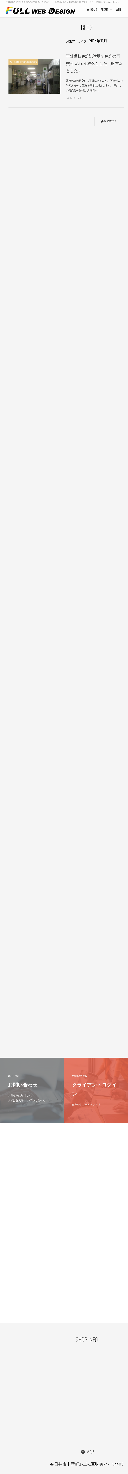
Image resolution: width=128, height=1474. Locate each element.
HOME (63, 1418)
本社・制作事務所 (69, 1454)
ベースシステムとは (97, 1423)
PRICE (92, 1438)
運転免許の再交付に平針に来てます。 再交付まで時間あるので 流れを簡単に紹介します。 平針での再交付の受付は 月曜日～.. (94, 85)
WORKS (92, 1433)
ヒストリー (94, 1428)
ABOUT (64, 1423)
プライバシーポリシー (14, 1428)
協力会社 (65, 1439)
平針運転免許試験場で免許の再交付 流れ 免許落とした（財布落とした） (94, 63)
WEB (90, 1418)
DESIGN (119, 1418)
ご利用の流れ (95, 1448)
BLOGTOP (108, 121)
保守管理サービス (96, 1443)
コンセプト (122, 1423)
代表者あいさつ (68, 1429)
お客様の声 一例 (68, 1444)
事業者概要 (66, 1449)
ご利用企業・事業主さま (72, 1434)
